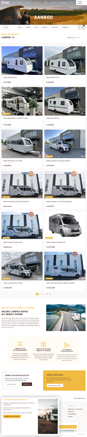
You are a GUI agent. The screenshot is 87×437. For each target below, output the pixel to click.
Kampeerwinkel (62, 2)
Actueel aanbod (80, 2)
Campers (27, 2)
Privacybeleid (72, 414)
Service (71, 2)
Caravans (18, 2)
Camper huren (44, 2)
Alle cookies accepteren (68, 426)
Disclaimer (71, 411)
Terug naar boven (80, 398)
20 (46, 294)
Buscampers (36, 2)
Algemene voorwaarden (75, 409)
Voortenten (52, 2)
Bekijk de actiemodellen (13, 415)
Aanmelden (26, 390)
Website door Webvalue (79, 434)
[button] (83, 316)
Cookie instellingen (68, 430)
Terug (5, 27)
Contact (70, 416)
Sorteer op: (70, 38)
